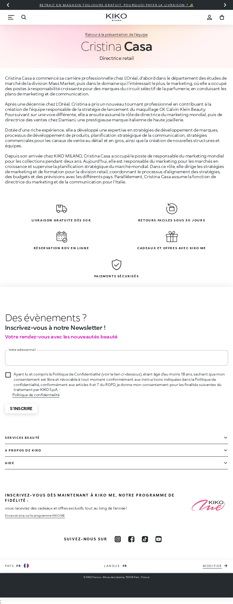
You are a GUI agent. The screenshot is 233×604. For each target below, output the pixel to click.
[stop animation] (38, 317)
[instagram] (118, 539)
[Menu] (11, 17)
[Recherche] (23, 17)
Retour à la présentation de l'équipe (116, 34)
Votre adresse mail (22, 349)
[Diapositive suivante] (225, 5)
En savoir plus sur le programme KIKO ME (35, 515)
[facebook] (131, 539)
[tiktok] (145, 539)
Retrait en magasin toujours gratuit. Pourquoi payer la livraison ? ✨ (117, 5)
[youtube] (158, 539)
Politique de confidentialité (35, 394)
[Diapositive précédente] (8, 5)
